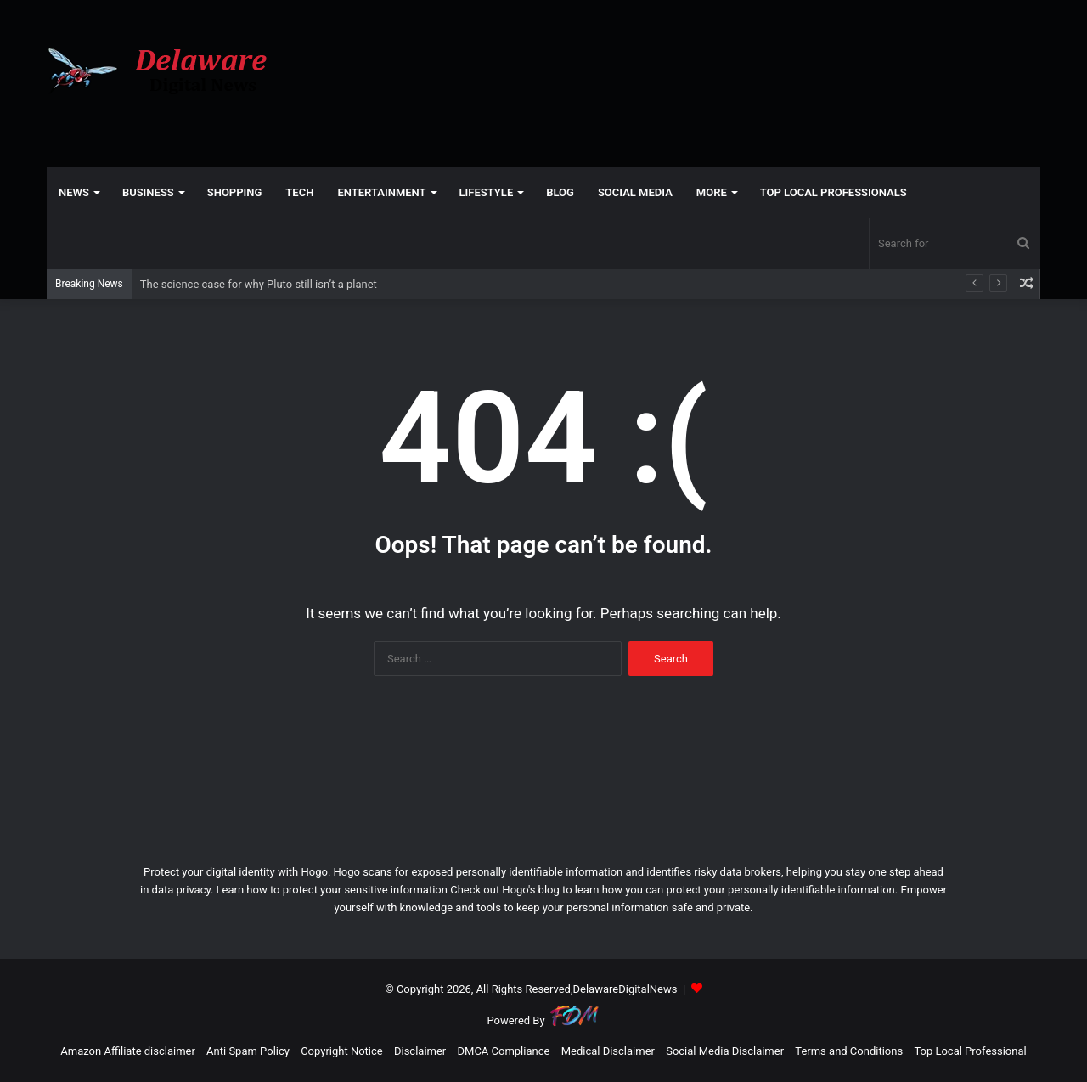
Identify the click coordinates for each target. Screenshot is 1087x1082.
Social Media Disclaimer (725, 1051)
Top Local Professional (970, 1051)
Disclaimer (420, 1051)
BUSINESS (148, 192)
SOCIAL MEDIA (635, 192)
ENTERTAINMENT (381, 192)
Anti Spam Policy (248, 1051)
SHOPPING (234, 192)
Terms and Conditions (849, 1051)
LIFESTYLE (486, 192)
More (711, 192)
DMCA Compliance (504, 1051)
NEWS (74, 192)
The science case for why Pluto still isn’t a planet (258, 284)
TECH (299, 192)
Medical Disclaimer (608, 1051)
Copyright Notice (342, 1051)
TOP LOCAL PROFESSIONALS (833, 192)
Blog (560, 192)
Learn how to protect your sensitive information (332, 889)
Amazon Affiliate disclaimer (127, 1051)
